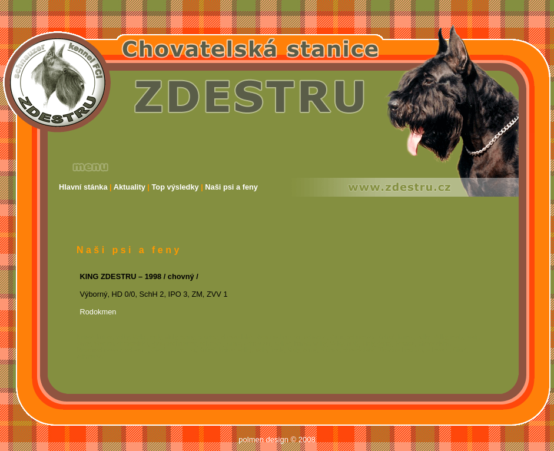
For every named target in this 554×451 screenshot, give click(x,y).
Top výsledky (175, 187)
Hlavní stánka (83, 187)
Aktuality (129, 187)
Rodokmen (98, 311)
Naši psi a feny (231, 187)
